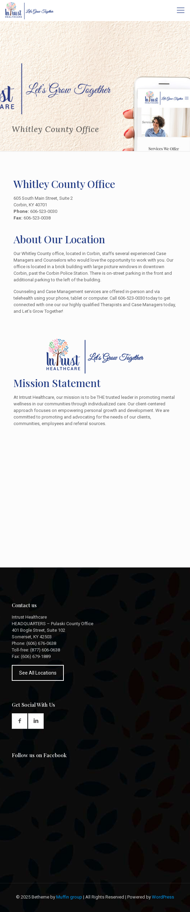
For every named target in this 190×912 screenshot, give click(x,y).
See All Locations (38, 673)
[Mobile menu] (181, 10)
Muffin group (69, 897)
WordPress (163, 897)
